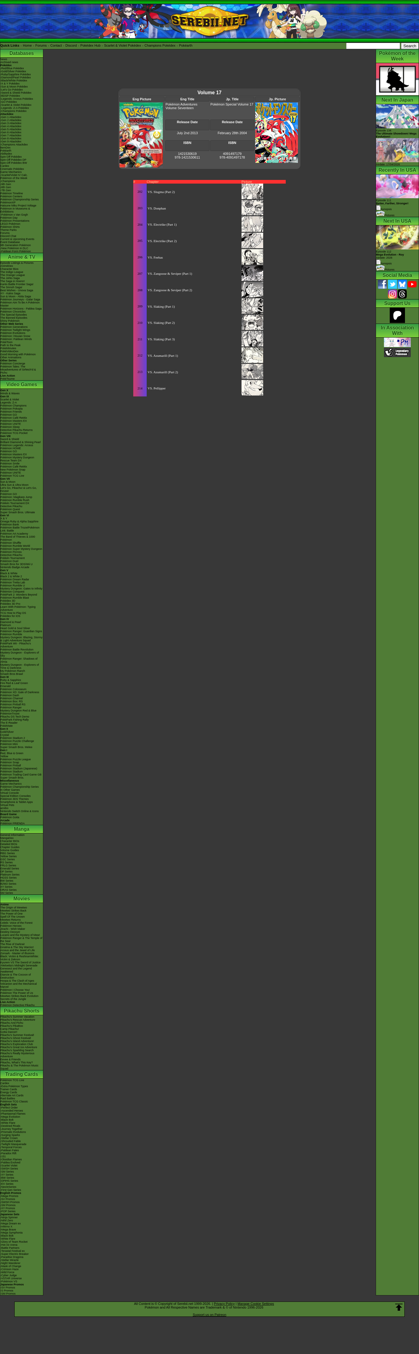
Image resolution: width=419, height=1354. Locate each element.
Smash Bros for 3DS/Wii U (16, 564)
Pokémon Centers (11, 196)
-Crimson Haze (9, 1269)
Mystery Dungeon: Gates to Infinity (21, 588)
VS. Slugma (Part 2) (161, 192)
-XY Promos (7, 1208)
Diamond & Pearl (10, 622)
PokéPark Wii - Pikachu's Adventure (15, 645)
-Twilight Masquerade (13, 1144)
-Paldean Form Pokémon (15, 251)
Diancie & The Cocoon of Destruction (15, 976)
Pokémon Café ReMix (13, 417)
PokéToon (6, 342)
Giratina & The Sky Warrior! (17, 947)
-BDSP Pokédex (10, 95)
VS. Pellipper (157, 388)
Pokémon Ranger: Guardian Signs (21, 631)
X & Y (3, 518)
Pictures (385, 215)
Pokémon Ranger (11, 707)
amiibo (4, 808)
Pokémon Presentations (15, 220)
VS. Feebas (155, 257)
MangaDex (7, 838)
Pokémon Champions (13, 405)
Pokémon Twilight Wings (15, 329)
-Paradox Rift (8, 1153)
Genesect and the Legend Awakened (16, 970)
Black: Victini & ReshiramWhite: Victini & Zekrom (19, 958)
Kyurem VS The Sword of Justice (20, 962)
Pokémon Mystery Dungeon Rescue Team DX (17, 459)
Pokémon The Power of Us (16, 992)
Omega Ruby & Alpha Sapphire (19, 521)
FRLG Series (8, 865)
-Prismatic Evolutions (13, 1132)
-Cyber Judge (8, 1275)
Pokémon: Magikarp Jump (16, 497)
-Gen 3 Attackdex (10, 123)
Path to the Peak (10, 345)
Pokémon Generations (14, 326)
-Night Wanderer (10, 1263)
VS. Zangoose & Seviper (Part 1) (170, 273)
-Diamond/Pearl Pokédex (15, 77)
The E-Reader (9, 722)
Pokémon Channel (11, 698)
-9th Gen (5, 184)
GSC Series (7, 859)
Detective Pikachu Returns (16, 430)
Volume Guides (9, 850)
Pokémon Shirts (10, 226)
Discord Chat (8, 236)
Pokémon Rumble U (12, 585)
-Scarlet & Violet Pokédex (15, 104)
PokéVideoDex (9, 351)
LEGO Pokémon (10, 223)
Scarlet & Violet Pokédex (122, 45)
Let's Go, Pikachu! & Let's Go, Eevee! (18, 489)
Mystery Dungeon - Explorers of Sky (19, 654)
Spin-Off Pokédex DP (13, 159)
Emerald (5, 686)
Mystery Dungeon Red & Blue (18, 710)
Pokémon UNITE (10, 423)
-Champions (7, 181)
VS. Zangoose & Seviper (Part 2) (170, 290)
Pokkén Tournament (12, 558)
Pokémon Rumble (11, 634)
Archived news (9, 62)
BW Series (6, 880)
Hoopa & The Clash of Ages (17, 980)
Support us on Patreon (209, 1314)
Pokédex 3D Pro (10, 603)
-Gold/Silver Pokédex (13, 71)
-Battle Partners (10, 1247)
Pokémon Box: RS (11, 701)
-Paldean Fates (9, 1150)
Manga (22, 829)
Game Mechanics (11, 172)
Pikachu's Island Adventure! (17, 1041)
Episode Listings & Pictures (17, 262)
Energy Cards (8, 1092)
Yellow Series (8, 856)
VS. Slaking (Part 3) (161, 339)
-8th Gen (5, 187)
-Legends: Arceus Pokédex (16, 98)
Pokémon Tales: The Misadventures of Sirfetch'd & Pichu (18, 369)
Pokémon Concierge (12, 363)
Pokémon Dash (9, 695)
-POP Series (8, 1211)
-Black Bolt (6, 1119)
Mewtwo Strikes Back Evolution (19, 996)
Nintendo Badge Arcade (14, 567)
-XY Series (6, 1174)
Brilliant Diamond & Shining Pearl (20, 442)
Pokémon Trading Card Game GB (20, 774)
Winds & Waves (10, 393)
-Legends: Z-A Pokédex (14, 107)
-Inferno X (6, 1226)
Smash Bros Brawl (11, 673)
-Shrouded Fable (10, 1141)
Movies (21, 898)
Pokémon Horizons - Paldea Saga (21, 308)
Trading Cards (21, 1074)
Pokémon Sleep (10, 426)
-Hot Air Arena (8, 1244)
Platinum (5, 625)
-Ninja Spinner (9, 1217)
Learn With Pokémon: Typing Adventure (17, 608)
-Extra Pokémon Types (14, 1086)
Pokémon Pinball (10, 765)
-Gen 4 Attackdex (10, 126)
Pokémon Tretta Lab (12, 582)
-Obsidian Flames (11, 1159)
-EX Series (6, 1183)
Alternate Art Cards (11, 1095)
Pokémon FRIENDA (12, 823)
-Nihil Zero (6, 1220)
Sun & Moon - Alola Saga (15, 296)
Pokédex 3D (7, 600)
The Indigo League (11, 272)
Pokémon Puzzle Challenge (17, 741)
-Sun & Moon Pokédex (14, 86)
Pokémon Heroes (11, 925)
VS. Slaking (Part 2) (161, 322)
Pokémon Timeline (11, 193)
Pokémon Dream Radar (14, 579)
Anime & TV (21, 257)
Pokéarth (185, 45)
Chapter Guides (10, 847)
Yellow (4, 756)
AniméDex (6, 265)
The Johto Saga (10, 278)
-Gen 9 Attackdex (10, 141)
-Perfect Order (9, 1107)
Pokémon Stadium (11, 771)
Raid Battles (7, 1098)
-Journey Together (11, 1128)
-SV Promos (7, 1199)
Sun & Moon (8, 481)
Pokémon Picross (11, 551)
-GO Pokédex (8, 101)
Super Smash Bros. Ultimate (17, 512)
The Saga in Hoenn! (12, 281)
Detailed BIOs (8, 844)
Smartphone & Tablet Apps (16, 802)
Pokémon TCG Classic (14, 1101)
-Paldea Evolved (10, 1162)
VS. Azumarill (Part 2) (163, 372)
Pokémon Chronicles (13, 311)
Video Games (21, 384)
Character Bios (9, 268)
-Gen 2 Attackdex (10, 120)
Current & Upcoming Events (17, 239)
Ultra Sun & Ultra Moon (14, 484)
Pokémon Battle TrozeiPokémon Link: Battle (20, 529)
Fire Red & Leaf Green (14, 683)
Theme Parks (8, 229)
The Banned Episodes (13, 317)
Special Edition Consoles (15, 795)
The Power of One (11, 913)
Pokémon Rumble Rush (14, 500)
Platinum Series (10, 874)
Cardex (4, 165)
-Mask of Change (10, 1266)
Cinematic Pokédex (12, 168)
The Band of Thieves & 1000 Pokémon (17, 538)
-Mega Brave (8, 1229)
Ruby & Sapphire (10, 680)
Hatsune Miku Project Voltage (18, 205)
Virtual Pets (7, 805)
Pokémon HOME (10, 448)
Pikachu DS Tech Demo (14, 716)
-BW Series (7, 1177)
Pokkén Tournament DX (14, 503)
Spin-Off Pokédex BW (13, 162)
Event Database (10, 242)
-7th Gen (5, 190)
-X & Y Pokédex (10, 83)
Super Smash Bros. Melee (16, 747)
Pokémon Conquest (12, 591)
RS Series (6, 862)
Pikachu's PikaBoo (11, 1025)
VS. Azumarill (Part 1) (163, 355)
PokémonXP (8, 202)
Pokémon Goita (9, 817)
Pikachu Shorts (21, 1010)
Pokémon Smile (10, 463)
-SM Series (7, 1171)
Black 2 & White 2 (11, 576)
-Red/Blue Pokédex (12, 68)
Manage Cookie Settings (256, 1304)
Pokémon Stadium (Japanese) (18, 768)
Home (27, 45)
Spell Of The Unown (12, 916)
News (3, 59)
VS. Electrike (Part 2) (162, 241)
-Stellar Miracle (9, 1260)
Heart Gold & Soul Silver (15, 628)
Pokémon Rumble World (15, 545)
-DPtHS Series (9, 1180)
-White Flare (7, 1122)
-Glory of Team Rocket (13, 1241)
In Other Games (10, 789)
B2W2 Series (8, 883)
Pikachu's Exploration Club (16, 1044)
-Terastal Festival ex (12, 1250)
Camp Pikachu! (9, 1028)
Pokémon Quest (10, 509)
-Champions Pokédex (13, 111)
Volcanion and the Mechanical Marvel (18, 985)
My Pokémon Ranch (12, 670)
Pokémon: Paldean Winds (16, 339)
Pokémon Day (9, 217)
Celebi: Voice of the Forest (16, 922)
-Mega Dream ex (10, 1223)
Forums (41, 45)
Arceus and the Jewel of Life (17, 950)
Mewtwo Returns (10, 919)
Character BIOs (9, 841)
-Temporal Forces (11, 1147)
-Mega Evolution (10, 1116)
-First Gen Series (10, 1189)
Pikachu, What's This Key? (16, 1062)
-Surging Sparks (10, 1135)
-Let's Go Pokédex (11, 89)
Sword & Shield (9, 439)
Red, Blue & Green (11, 753)
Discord (71, 45)
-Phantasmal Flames (13, 1113)
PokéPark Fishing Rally (14, 719)
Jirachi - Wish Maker (12, 928)
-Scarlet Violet (8, 1165)
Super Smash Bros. (12, 777)
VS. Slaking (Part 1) (161, 306)
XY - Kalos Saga (10, 293)
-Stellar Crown (9, 1138)
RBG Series (7, 853)
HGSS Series (8, 877)
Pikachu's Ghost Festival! (15, 1038)
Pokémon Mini (9, 744)
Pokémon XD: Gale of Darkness (19, 692)
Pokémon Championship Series (19, 199)
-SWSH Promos (10, 1202)
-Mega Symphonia (11, 1232)
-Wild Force (7, 1272)
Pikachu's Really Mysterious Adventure (17, 1055)
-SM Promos (8, 1205)
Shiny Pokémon (10, 320)
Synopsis (384, 263)
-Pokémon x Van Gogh (14, 214)
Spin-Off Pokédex (11, 156)
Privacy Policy (224, 1304)
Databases (21, 53)
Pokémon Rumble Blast (14, 597)
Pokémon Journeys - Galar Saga (20, 299)
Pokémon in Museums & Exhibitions (15, 210)
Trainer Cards (8, 1089)
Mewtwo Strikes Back (13, 910)
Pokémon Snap (9, 762)
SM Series (6, 892)
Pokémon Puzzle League (15, 759)
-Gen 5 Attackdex (10, 129)
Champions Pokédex (160, 45)
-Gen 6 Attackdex (10, 132)
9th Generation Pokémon (15, 245)
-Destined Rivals (10, 1125)
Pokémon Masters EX (13, 420)
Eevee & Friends (10, 1059)
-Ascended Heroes (11, 1110)
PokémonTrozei (10, 713)
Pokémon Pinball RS (13, 704)
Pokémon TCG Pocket (13, 433)
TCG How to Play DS (13, 612)
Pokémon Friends (11, 411)
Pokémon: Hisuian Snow (15, 336)
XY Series (6, 886)
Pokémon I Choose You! (15, 989)
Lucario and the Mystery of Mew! (20, 935)
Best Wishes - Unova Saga (16, 290)
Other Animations (10, 357)
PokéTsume (7, 378)
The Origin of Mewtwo (13, 907)
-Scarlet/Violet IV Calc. (14, 175)
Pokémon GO (8, 414)
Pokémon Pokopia (11, 408)
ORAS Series (8, 889)
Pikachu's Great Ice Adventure (18, 1047)
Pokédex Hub (91, 45)
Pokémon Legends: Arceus (16, 445)
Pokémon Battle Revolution (17, 649)
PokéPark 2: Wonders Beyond (18, 594)
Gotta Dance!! (8, 1031)
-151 (3, 1156)
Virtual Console (9, 792)
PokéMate (6, 725)
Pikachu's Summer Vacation (17, 1016)
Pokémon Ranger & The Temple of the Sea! (21, 940)
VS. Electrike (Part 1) (162, 224)
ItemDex (5, 147)
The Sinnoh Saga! (11, 287)
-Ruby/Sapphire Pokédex (15, 74)
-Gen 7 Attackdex (10, 135)
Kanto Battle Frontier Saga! (17, 284)
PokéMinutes (8, 348)
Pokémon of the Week (13, 178)
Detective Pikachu (11, 506)
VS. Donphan (157, 208)
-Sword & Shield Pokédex (15, 92)
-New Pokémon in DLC (14, 248)
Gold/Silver (7, 731)
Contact (56, 45)
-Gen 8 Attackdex (10, 138)
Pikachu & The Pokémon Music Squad (19, 1067)
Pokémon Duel (9, 561)
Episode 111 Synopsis (392, 205)
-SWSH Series (9, 1168)
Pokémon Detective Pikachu (17, 1005)
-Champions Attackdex (14, 144)
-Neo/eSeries (8, 1186)
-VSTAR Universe (11, 1278)
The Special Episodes (13, 314)
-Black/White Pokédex (13, 80)
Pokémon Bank (9, 524)
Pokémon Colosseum (13, 689)
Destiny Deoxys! (10, 931)
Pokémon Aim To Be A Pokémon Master (20, 304)
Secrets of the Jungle (13, 999)
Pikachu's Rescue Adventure (17, 1019)
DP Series (6, 871)
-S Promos (6, 1290)
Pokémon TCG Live (12, 475)
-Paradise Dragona (11, 1257)
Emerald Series (9, 868)
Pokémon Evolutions (12, 333)
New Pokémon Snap (12, 469)
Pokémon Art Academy (14, 533)
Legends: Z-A (8, 402)
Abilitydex (6, 153)
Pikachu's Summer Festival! (17, 1035)
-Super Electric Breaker (14, 1253)
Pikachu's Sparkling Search (17, 1050)
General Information (12, 834)
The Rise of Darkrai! (12, 944)
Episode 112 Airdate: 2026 (390, 254)
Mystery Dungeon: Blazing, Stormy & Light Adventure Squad (21, 639)
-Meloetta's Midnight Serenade (19, 965)
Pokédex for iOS (10, 616)
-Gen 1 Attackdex (10, 117)
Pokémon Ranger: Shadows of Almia (19, 660)
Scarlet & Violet (9, 399)
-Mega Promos (9, 1196)
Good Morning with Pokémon (18, 354)
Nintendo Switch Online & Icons (19, 811)
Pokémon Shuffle (10, 542)
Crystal (4, 734)
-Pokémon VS (8, 1281)
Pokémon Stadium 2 (12, 738)
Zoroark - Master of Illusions (17, 953)
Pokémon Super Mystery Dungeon (21, 548)
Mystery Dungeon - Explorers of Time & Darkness (19, 666)
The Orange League (12, 275)
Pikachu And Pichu (11, 1022)
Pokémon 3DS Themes (14, 799)
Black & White (8, 573)
